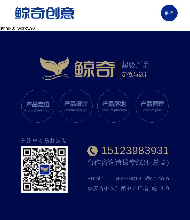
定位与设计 (135, 74)
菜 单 (169, 13)
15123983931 (135, 150)
